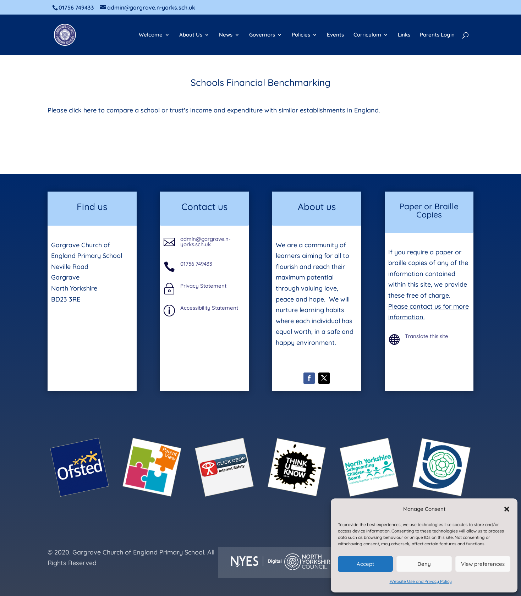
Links (404, 35)
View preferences (483, 564)
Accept (365, 564)
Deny (424, 564)
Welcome (151, 35)
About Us (190, 35)
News (225, 35)
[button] (506, 509)
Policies (301, 35)
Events (335, 35)
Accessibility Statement (209, 307)
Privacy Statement (203, 285)
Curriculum (367, 35)
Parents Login (437, 35)
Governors (262, 35)
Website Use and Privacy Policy (421, 581)
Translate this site (426, 336)
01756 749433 (196, 263)
